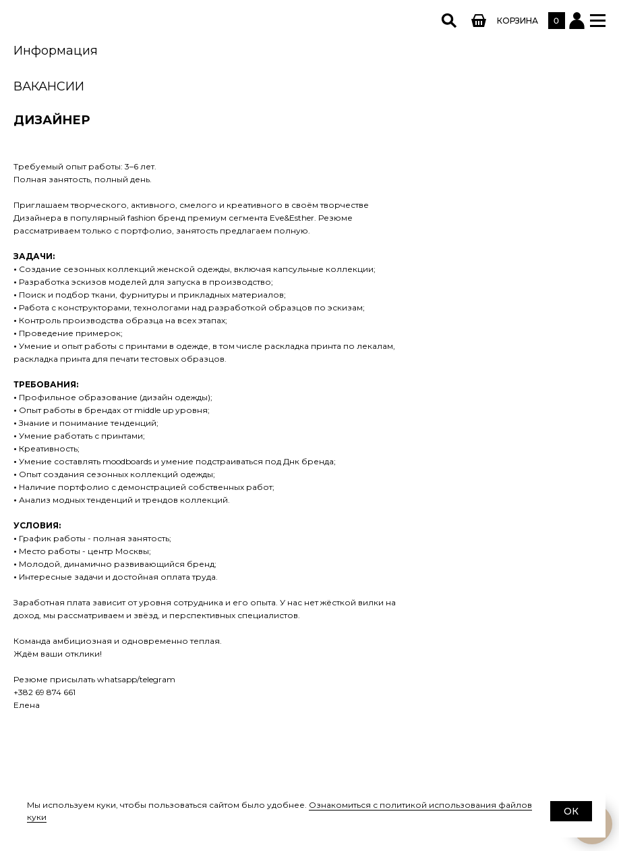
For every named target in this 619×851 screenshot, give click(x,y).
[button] (598, 20)
